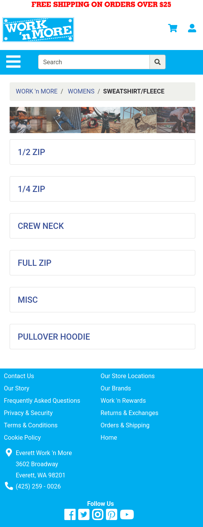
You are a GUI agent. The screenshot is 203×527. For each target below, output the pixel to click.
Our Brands (116, 388)
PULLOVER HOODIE (54, 337)
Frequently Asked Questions (42, 400)
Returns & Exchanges (129, 413)
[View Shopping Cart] (172, 29)
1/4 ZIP (31, 189)
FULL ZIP (35, 263)
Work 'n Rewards (123, 400)
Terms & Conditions (31, 425)
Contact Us (19, 376)
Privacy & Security (28, 413)
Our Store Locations (128, 376)
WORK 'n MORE (36, 91)
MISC (28, 300)
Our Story (16, 388)
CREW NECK (41, 226)
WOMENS (81, 91)
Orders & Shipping (125, 425)
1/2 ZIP (31, 152)
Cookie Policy (22, 437)
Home (109, 437)
